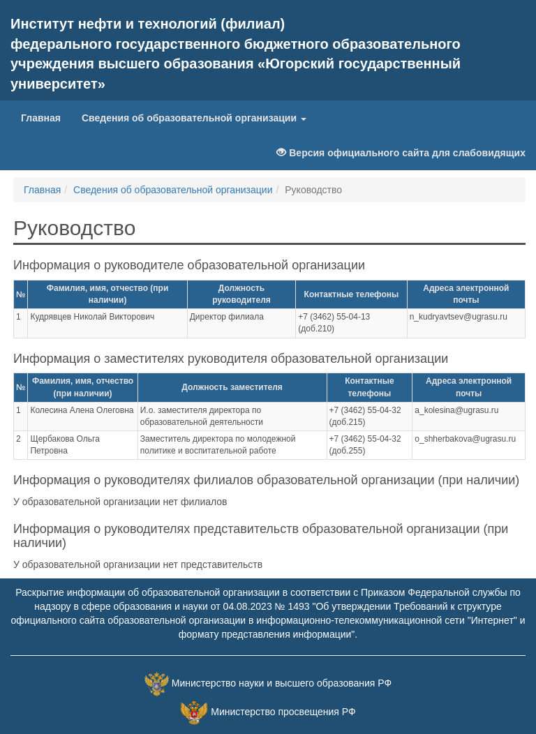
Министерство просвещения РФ (283, 711)
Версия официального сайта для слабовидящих (401, 152)
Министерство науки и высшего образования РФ (282, 683)
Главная (46, 116)
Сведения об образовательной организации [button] (194, 117)
